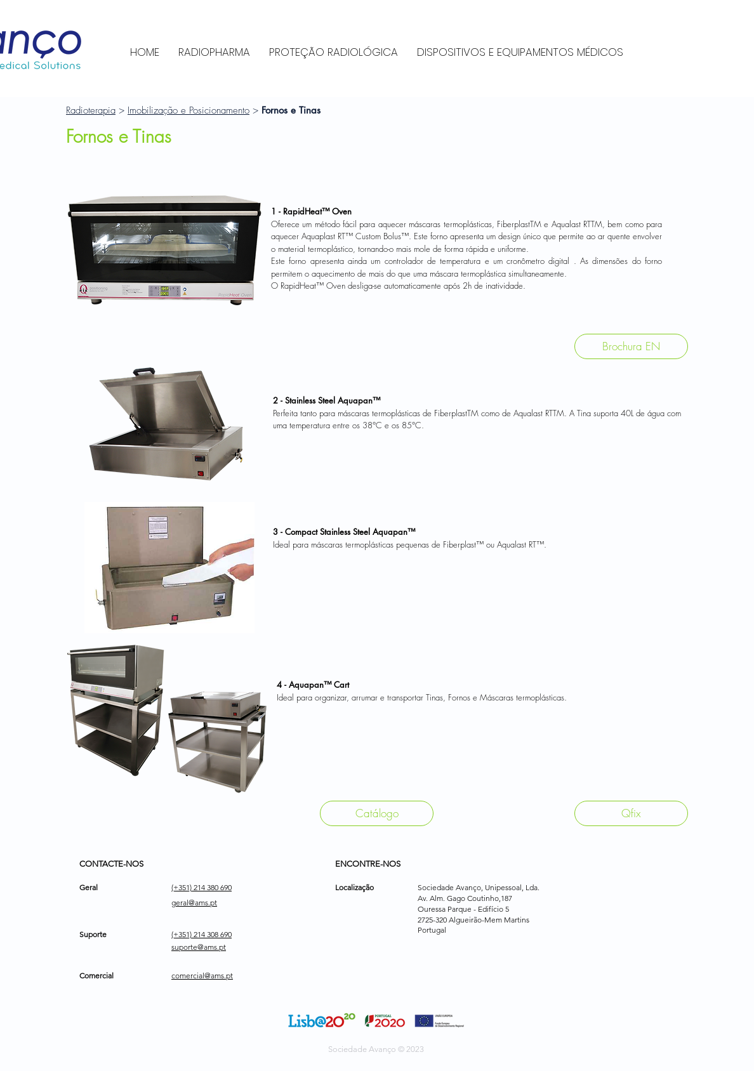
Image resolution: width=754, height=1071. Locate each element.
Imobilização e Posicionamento (188, 110)
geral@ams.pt (194, 902)
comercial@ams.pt (202, 975)
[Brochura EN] (631, 346)
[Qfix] (631, 813)
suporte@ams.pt (198, 947)
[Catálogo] (376, 813)
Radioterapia (91, 110)
